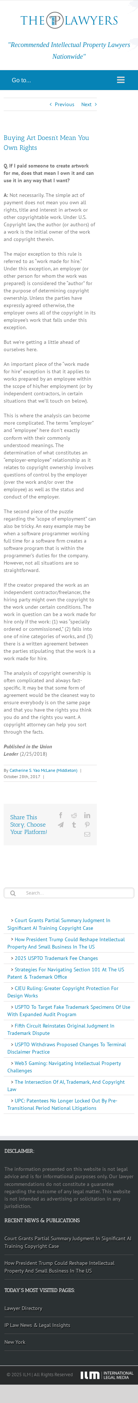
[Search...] (69, 893)
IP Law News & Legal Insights (37, 1325)
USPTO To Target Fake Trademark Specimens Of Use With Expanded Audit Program (68, 1011)
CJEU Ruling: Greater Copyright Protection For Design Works (62, 992)
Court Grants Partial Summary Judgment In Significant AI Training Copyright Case (58, 924)
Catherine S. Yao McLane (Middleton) (43, 770)
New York (14, 1342)
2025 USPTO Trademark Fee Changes (55, 958)
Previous (64, 104)
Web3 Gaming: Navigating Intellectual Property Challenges (64, 1067)
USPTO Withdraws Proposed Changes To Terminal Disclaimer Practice (66, 1048)
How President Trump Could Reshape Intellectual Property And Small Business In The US (66, 943)
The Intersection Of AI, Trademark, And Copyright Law (66, 1086)
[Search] (13, 893)
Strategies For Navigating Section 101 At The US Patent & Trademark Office (65, 973)
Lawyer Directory (23, 1308)
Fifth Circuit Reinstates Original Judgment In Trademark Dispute (60, 1029)
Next (86, 104)
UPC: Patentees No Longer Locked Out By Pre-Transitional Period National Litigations (62, 1104)
